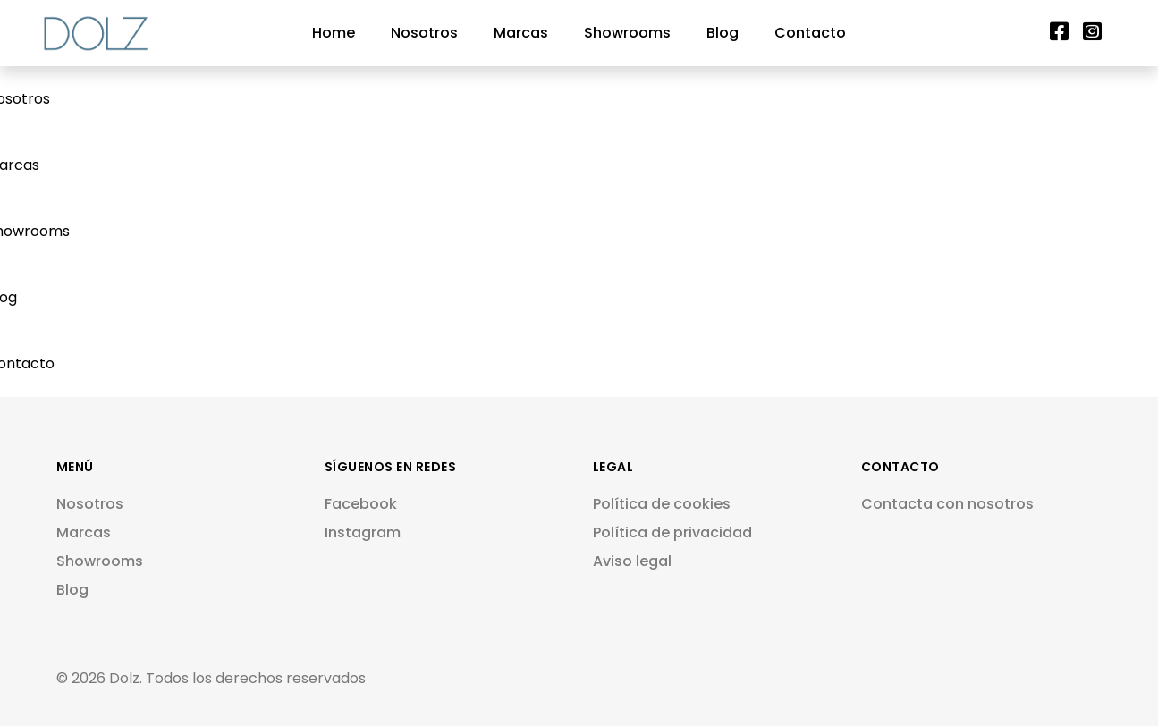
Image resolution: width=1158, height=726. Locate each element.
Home (333, 32)
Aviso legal (632, 561)
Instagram (363, 532)
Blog (722, 32)
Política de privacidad (672, 532)
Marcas (521, 32)
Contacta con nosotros (947, 504)
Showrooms (627, 32)
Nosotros (424, 32)
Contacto (810, 32)
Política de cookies (662, 504)
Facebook (361, 504)
